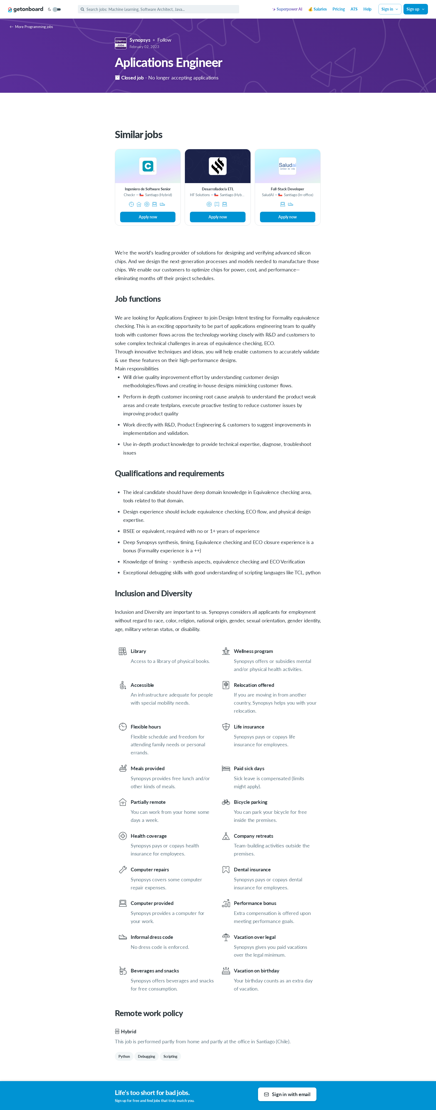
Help (367, 9)
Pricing (339, 9)
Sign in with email (287, 1094)
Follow (164, 40)
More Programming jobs (31, 26)
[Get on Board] (25, 9)
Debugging (146, 1056)
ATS (354, 9)
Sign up (416, 9)
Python (124, 1056)
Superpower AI (287, 9)
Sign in (390, 9)
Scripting (170, 1056)
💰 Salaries (317, 9)
